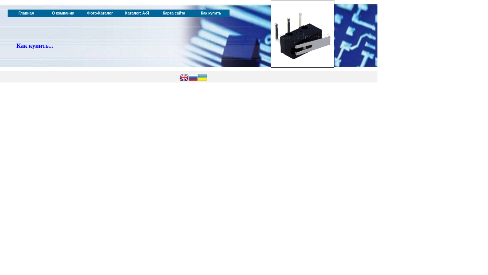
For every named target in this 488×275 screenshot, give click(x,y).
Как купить (211, 13)
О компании (63, 13)
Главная (26, 13)
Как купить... (34, 45)
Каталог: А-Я (137, 13)
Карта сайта (174, 13)
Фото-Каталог (100, 13)
